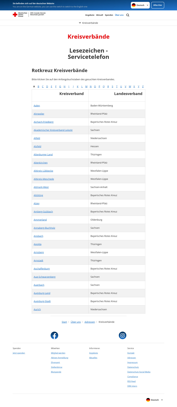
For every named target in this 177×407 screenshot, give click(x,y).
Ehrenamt (55, 362)
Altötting (38, 195)
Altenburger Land (43, 154)
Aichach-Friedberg (43, 121)
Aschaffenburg (42, 268)
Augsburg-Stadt (42, 301)
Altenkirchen (41, 162)
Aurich (37, 309)
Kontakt (130, 353)
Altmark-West (41, 187)
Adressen (131, 357)
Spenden (109, 15)
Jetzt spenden (19, 353)
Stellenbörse (56, 367)
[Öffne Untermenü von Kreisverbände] (88, 23)
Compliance (132, 376)
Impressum (132, 362)
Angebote (89, 15)
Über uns (119, 15)
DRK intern (132, 386)
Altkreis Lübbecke (43, 170)
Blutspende (56, 372)
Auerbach (39, 284)
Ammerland (40, 219)
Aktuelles (93, 357)
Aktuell (99, 15)
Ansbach (38, 236)
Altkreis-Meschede (44, 179)
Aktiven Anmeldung (59, 357)
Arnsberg (39, 252)
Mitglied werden (58, 353)
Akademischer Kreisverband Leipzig (53, 130)
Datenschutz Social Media (138, 372)
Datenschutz (133, 367)
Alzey (36, 203)
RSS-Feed (131, 381)
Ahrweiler (39, 113)
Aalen (37, 105)
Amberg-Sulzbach (43, 211)
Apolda (37, 244)
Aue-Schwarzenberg (44, 276)
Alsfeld (37, 146)
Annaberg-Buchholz (44, 227)
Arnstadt (38, 260)
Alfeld (37, 138)
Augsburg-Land (42, 293)
